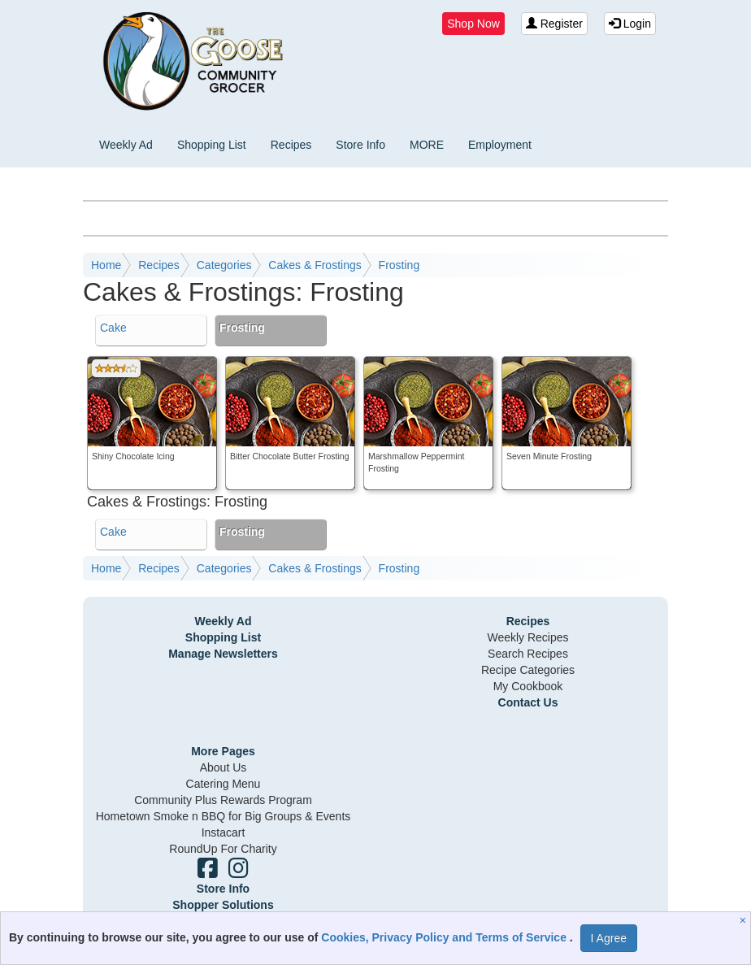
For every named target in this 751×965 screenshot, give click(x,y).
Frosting (399, 265)
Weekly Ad (126, 144)
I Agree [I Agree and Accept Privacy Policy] (609, 938)
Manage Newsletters (223, 653)
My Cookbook (528, 686)
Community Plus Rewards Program (223, 799)
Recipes (291, 144)
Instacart (223, 832)
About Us (223, 767)
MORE (427, 144)
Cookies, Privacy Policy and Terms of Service (445, 937)
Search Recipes (528, 653)
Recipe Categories (528, 669)
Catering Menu (223, 783)
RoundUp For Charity (222, 848)
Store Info (360, 144)
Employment (500, 144)
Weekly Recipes (527, 637)
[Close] (745, 920)
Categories (224, 265)
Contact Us (528, 702)
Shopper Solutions (222, 904)
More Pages (223, 751)
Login (630, 23)
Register (554, 23)
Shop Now (473, 23)
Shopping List (211, 144)
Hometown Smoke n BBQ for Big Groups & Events (223, 816)
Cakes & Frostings (314, 265)
